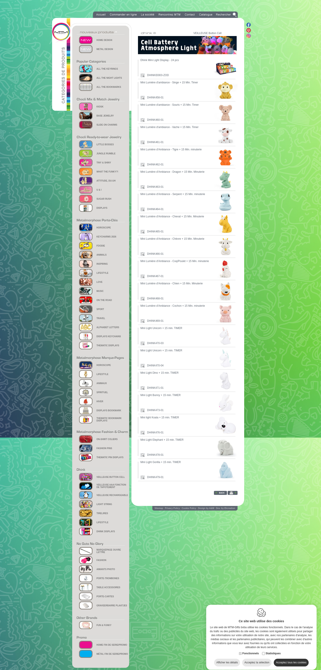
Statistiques (273, 649)
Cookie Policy (189, 508)
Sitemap (159, 508)
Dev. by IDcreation (225, 508)
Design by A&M (206, 508)
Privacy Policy (172, 508)
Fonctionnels (250, 649)
